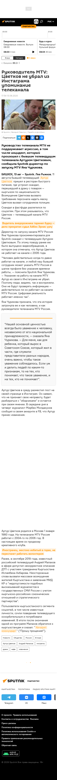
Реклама (34, 719)
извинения (23, 649)
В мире (38, 638)
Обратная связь (9, 745)
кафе (13, 649)
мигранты (41, 643)
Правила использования (25, 715)
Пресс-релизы (9, 723)
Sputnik (6, 132)
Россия (29, 638)
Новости (6, 638)
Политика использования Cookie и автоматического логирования (19, 733)
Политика (24, 689)
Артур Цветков (9, 643)
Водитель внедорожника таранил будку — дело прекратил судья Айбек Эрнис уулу (28, 224)
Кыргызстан (8, 689)
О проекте (7, 715)
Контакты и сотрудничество (15, 719)
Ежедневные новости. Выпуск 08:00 (18, 45)
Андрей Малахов (26, 643)
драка (5, 649)
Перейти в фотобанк (36, 132)
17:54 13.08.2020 (10, 95)
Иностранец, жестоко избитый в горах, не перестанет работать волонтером (29, 551)
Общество (18, 638)
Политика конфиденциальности (17, 727)
